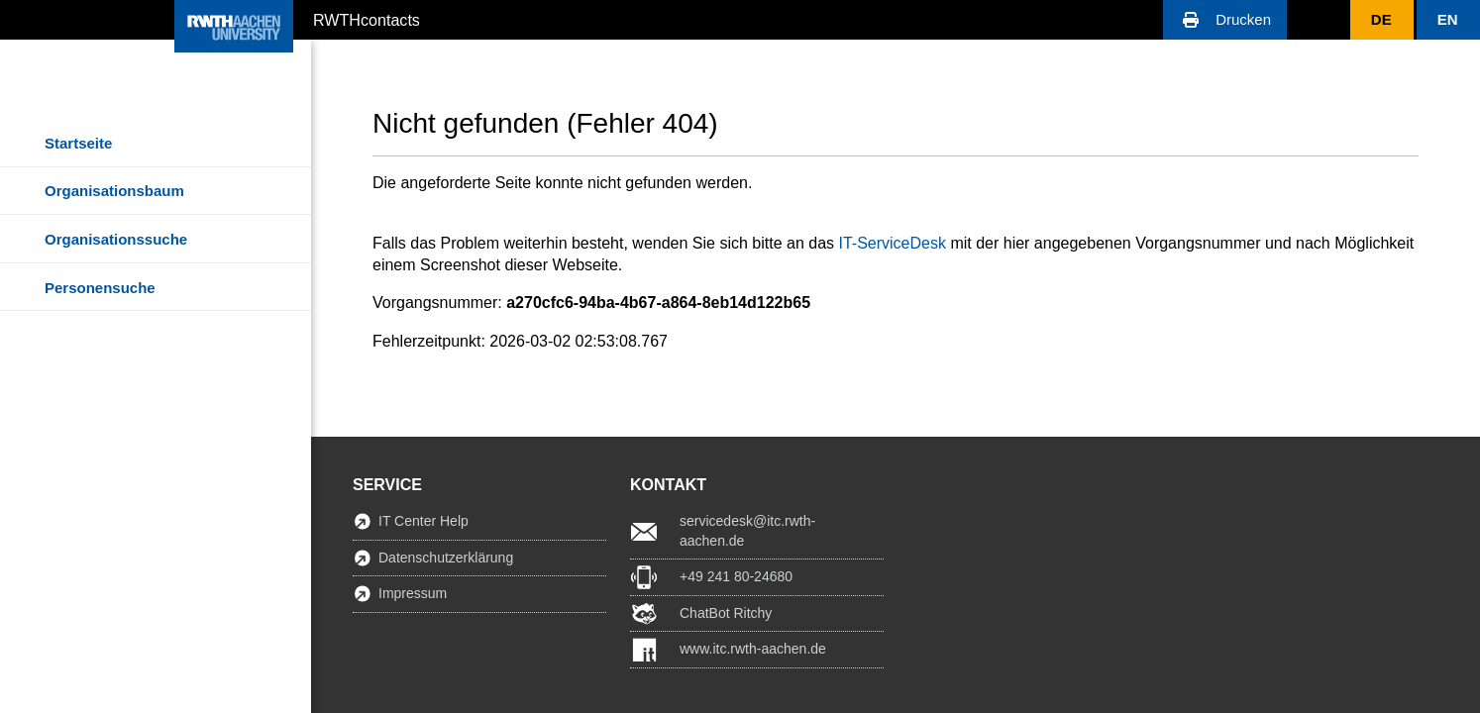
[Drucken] (1225, 20)
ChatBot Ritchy (726, 613)
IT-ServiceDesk (891, 243)
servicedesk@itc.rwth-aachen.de (747, 531)
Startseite (78, 143)
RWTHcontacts (366, 19)
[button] (1225, 20)
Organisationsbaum (114, 190)
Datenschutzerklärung (445, 557)
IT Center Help (423, 521)
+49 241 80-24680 (736, 576)
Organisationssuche (116, 239)
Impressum (412, 593)
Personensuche (100, 287)
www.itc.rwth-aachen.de (753, 649)
